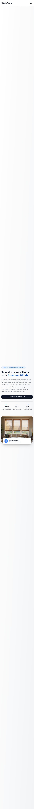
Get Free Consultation (17, 397)
